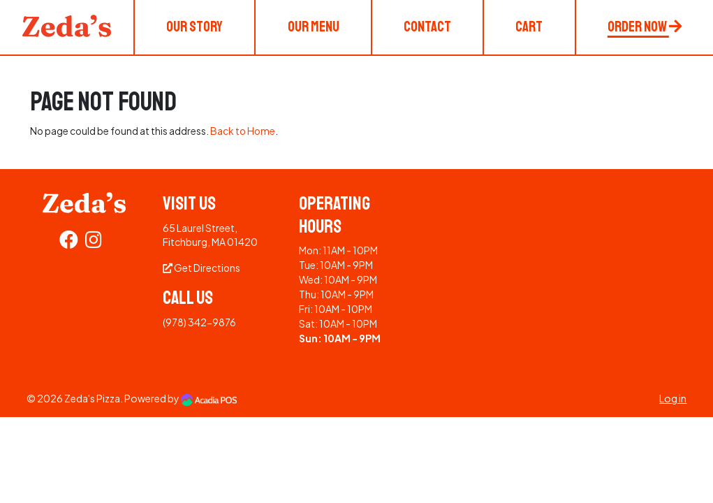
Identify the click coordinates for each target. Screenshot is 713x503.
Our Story (194, 26)
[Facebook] (68, 242)
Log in (672, 398)
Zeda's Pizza (92, 398)
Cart (529, 26)
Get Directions (201, 267)
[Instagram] (93, 242)
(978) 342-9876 (199, 322)
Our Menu (313, 26)
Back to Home (242, 130)
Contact (427, 26)
